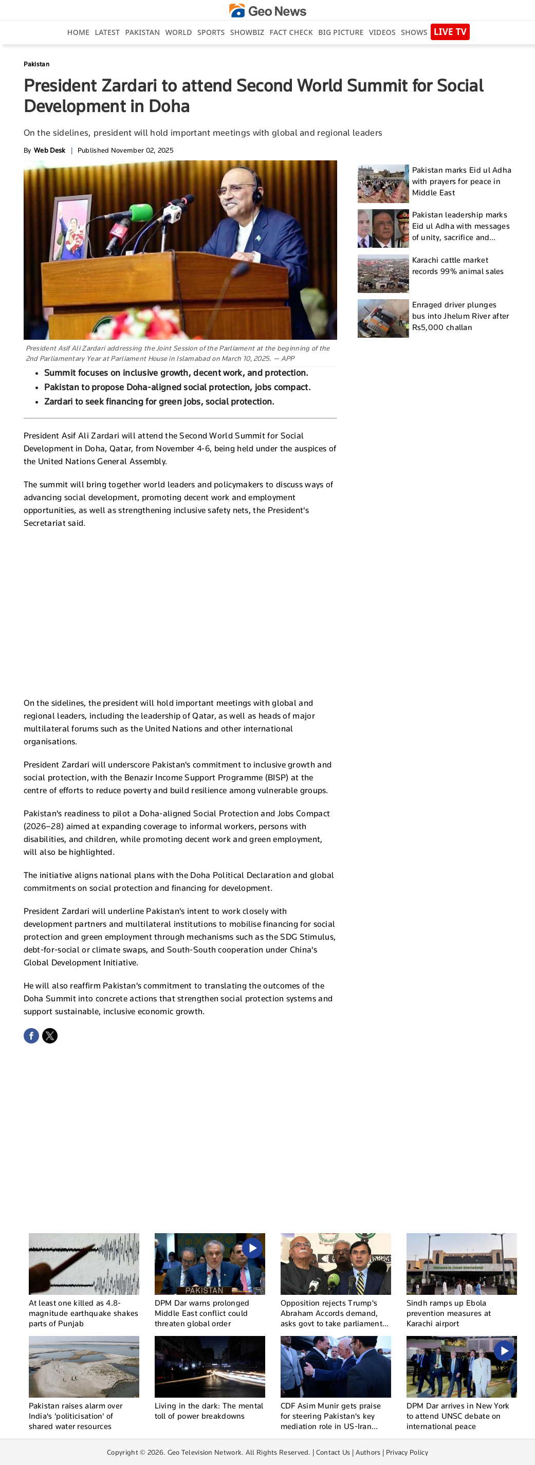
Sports (211, 32)
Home (78, 32)
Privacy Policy (407, 1452)
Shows (414, 32)
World (178, 32)
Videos (382, 32)
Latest (107, 32)
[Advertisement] (180, 612)
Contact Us (333, 1452)
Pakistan (142, 32)
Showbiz (247, 32)
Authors (368, 1452)
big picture (340, 32)
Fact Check (291, 32)
